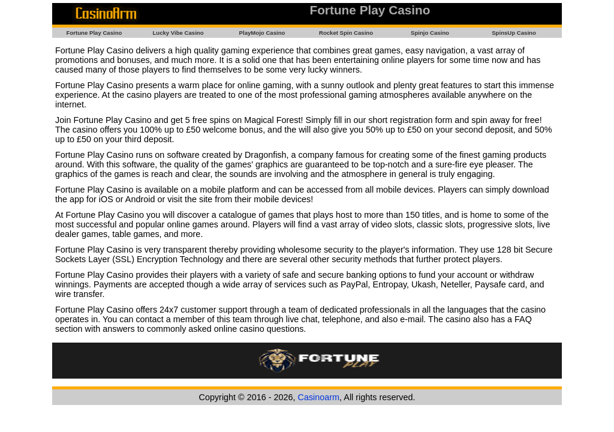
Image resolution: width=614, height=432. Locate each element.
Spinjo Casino (430, 32)
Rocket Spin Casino (346, 32)
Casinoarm (319, 397)
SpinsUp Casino (514, 32)
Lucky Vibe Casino (177, 32)
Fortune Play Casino (94, 32)
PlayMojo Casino (262, 32)
